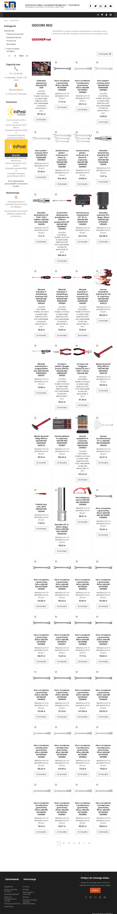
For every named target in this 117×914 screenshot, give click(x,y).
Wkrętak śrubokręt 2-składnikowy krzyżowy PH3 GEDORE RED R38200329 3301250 (62, 297)
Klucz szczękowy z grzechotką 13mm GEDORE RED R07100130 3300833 (62, 585)
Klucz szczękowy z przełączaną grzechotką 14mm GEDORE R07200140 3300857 (62, 809)
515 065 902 (18, 73)
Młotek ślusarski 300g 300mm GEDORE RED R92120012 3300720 (103, 369)
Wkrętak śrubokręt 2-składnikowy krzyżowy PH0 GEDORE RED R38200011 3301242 (41, 297)
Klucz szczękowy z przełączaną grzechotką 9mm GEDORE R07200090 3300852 (62, 752)
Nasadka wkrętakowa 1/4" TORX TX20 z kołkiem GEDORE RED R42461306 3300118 (41, 219)
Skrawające (11, 44)
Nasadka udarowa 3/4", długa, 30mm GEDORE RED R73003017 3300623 (103, 219)
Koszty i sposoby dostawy (10, 888)
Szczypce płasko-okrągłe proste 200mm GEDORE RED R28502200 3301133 (62, 370)
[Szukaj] (98, 15)
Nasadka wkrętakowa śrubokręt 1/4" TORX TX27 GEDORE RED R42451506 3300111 (103, 158)
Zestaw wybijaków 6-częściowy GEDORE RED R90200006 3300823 (83, 442)
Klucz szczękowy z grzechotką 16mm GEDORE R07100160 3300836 (41, 640)
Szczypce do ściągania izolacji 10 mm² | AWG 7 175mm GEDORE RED (83, 369)
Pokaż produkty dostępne (11, 49)
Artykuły (26, 895)
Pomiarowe (11, 41)
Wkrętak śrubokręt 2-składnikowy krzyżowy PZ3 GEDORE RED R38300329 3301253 (82, 297)
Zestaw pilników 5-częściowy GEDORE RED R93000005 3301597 (62, 441)
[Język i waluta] (110, 15)
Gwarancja (8, 904)
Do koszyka (41, 120)
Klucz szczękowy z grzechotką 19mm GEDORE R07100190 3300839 (62, 86)
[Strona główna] (10, 6)
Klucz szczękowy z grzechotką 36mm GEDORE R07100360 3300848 (103, 695)
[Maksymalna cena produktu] (21, 55)
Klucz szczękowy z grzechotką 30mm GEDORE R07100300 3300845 (62, 695)
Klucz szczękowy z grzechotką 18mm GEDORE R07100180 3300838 (82, 640)
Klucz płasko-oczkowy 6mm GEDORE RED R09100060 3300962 (103, 86)
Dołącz (95, 891)
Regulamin (8, 884)
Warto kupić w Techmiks (28, 891)
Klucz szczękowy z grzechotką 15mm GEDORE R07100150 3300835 (103, 585)
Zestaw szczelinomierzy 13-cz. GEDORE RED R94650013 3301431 (103, 441)
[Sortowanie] (104, 54)
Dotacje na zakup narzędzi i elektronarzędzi (30, 900)
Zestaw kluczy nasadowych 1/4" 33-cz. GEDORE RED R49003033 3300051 (82, 219)
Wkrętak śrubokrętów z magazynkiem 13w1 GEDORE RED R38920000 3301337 (41, 370)
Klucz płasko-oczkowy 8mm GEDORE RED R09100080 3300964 (41, 155)
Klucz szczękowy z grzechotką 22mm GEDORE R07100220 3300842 (41, 695)
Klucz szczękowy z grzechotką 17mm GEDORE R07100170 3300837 (62, 640)
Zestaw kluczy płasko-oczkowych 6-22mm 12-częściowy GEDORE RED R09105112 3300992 (62, 159)
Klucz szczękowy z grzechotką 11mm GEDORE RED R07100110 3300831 (41, 585)
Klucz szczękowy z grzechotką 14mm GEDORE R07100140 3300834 (82, 585)
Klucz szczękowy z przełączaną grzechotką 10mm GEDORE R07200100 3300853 (82, 87)
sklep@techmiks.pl (16, 90)
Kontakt (26, 887)
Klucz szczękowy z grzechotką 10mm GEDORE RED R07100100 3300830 (103, 513)
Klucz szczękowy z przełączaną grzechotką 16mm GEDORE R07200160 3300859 (103, 809)
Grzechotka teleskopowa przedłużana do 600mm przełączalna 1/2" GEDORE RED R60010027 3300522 (62, 221)
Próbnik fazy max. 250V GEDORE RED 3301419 (41, 508)
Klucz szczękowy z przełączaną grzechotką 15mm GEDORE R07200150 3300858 (82, 809)
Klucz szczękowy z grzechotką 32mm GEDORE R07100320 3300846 (82, 695)
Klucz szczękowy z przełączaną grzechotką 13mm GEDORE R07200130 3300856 (41, 809)
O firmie (26, 884)
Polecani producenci (15, 34)
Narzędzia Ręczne (13, 37)
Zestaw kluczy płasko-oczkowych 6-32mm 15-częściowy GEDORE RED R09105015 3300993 (82, 159)
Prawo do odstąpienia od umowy (10, 897)
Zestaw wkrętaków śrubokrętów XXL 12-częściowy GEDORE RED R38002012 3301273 (103, 297)
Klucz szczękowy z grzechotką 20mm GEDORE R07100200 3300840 (103, 640)
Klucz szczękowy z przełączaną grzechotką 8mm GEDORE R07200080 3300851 (41, 752)
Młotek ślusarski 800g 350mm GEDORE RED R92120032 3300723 (41, 441)
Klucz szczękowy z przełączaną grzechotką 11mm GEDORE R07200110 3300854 (82, 752)
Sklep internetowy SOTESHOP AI (102, 912)
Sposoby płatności (11, 892)
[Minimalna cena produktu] (9, 55)
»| (89, 843)
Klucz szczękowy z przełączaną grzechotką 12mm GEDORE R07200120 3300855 (103, 752)
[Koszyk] (102, 15)
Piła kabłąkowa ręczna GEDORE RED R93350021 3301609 (82, 501)
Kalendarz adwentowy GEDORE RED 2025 (41, 84)
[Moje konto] (106, 15)
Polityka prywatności (12, 901)
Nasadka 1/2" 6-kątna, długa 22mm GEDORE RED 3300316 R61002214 (62, 529)
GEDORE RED (9, 31)
